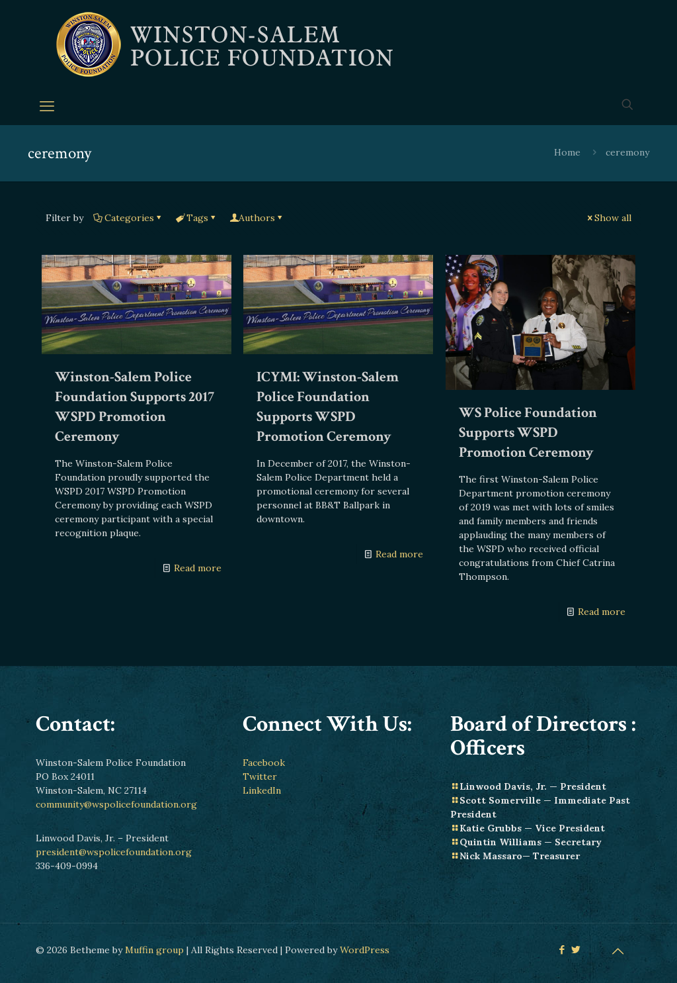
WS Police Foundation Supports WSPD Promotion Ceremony (528, 432)
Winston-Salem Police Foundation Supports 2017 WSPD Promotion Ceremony (134, 406)
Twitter (260, 776)
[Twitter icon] (575, 949)
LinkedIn (262, 790)
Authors (256, 218)
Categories (128, 218)
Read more (197, 568)
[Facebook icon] (562, 949)
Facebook (264, 763)
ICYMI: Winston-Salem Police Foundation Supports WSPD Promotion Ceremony (328, 406)
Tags (196, 218)
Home (567, 152)
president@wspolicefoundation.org (114, 852)
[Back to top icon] (617, 951)
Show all (608, 218)
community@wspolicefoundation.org (116, 804)
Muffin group (154, 950)
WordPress (364, 950)
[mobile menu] (47, 106)
